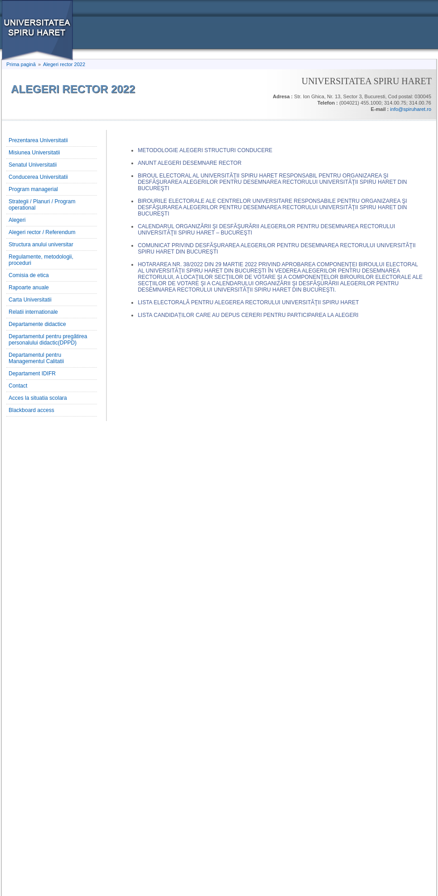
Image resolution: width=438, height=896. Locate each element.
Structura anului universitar (41, 244)
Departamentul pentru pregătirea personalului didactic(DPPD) (48, 339)
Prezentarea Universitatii (38, 140)
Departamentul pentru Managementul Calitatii (36, 358)
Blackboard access (31, 410)
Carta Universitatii (30, 300)
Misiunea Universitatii (34, 152)
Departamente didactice (37, 324)
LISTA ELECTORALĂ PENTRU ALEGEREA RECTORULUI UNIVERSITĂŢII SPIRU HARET (248, 302)
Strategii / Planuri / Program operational (42, 204)
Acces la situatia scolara (38, 398)
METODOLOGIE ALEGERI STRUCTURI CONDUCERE (205, 150)
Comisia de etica (29, 275)
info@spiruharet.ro (410, 109)
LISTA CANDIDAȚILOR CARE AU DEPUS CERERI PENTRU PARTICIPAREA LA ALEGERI (248, 315)
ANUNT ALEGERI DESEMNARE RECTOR (189, 163)
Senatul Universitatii (33, 165)
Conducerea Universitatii (38, 177)
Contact (18, 386)
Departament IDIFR (32, 373)
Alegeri (17, 220)
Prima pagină (21, 64)
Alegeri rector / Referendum (42, 232)
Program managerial (33, 189)
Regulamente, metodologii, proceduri (41, 260)
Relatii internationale (33, 312)
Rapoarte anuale (29, 287)
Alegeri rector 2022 (64, 64)
